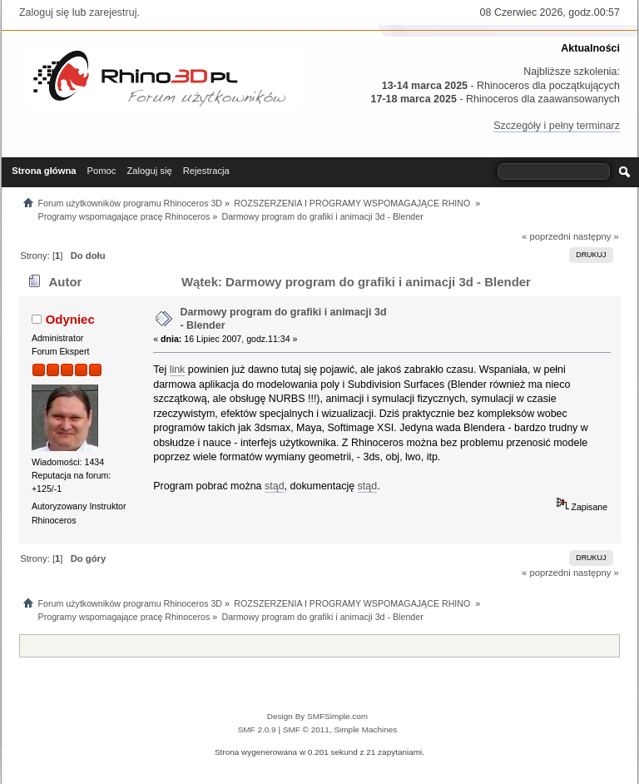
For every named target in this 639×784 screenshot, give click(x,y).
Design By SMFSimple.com (317, 716)
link (178, 369)
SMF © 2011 (306, 729)
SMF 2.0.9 (257, 729)
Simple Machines (365, 729)
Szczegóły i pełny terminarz (556, 125)
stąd (275, 486)
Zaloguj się (44, 12)
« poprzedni (546, 236)
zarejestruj (113, 12)
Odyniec (70, 319)
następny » (596, 236)
